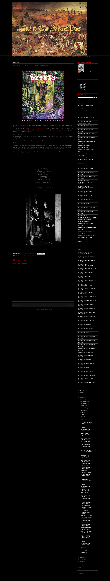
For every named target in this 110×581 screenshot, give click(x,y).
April (82, 419)
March (83, 547)
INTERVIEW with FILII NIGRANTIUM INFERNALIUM (86, 443)
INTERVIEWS (31, 57)
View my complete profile (84, 76)
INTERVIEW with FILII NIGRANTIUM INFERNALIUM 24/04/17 (86, 188)
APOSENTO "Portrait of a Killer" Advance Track (86, 517)
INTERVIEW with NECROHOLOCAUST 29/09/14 (86, 265)
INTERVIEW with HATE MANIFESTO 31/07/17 (84, 204)
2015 (81, 557)
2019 (81, 395)
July (82, 412)
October (83, 405)
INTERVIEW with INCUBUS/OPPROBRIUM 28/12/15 (87, 216)
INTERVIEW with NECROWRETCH (86, 471)
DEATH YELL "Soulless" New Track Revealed (85, 434)
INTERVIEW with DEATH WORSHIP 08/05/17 (84, 146)
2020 (81, 392)
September (84, 408)
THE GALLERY (42, 57)
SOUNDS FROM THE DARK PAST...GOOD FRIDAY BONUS (86, 488)
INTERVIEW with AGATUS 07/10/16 (87, 115)
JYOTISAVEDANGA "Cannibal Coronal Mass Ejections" (86, 452)
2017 (81, 399)
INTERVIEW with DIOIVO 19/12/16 (87, 166)
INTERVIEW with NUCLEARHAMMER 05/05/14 (86, 285)
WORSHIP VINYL (76, 57)
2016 (81, 555)
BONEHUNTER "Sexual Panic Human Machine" (86, 457)
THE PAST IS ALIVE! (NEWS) (31, 255)
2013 (81, 561)
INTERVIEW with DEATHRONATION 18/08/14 (85, 158)
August (83, 410)
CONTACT (87, 57)
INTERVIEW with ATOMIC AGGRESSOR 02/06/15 (85, 122)
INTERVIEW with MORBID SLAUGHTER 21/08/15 (85, 252)
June (82, 414)
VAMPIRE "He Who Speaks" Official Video (86, 512)
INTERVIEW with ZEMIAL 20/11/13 (87, 382)
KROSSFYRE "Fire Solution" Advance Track (86, 507)
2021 (81, 390)
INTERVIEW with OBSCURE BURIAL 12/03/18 (85, 293)
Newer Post (16, 305)
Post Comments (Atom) (46, 309)
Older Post (70, 305)
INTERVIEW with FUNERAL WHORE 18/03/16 (85, 192)
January (83, 552)
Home (43, 305)
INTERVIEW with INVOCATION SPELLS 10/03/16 (86, 232)
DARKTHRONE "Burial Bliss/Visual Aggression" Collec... (87, 479)
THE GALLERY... (85, 493)
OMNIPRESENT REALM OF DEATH (59, 57)
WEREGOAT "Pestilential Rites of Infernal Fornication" (86, 422)
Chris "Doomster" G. (85, 72)
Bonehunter (21, 255)
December (84, 401)
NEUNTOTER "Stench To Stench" (86, 532)
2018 (81, 397)
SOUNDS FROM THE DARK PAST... (86, 426)
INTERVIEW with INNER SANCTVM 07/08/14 (84, 220)
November (84, 403)
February (83, 550)
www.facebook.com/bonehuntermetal (43, 187)
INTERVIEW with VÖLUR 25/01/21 (87, 375)
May (82, 417)
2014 (81, 559)
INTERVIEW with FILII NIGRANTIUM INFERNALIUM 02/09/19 (86, 182)
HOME (15, 57)
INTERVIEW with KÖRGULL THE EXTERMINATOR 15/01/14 (86, 236)
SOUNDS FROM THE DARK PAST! (87, 105)
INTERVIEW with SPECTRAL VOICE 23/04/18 (85, 333)
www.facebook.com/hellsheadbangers (43, 191)
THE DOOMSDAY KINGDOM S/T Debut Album (85, 536)
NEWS (22, 57)
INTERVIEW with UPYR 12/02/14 (86, 353)
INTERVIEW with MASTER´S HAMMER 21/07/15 (85, 240)
